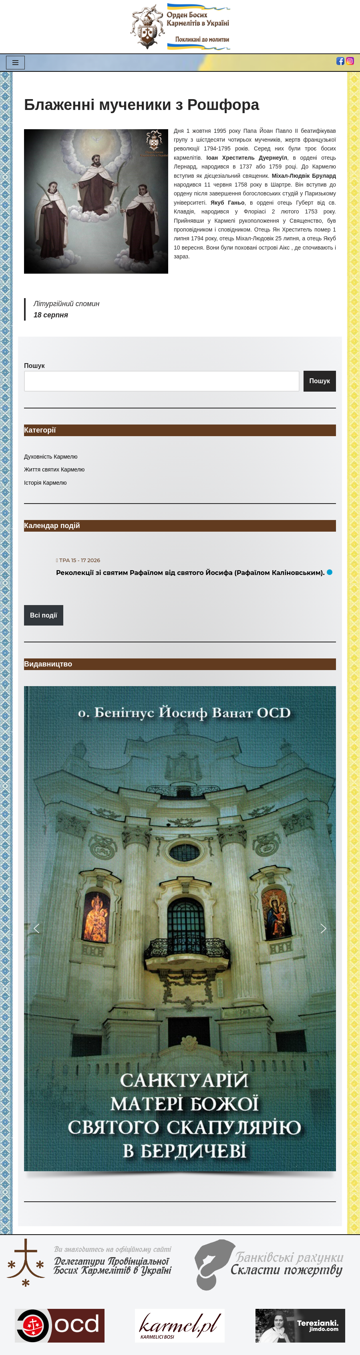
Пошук (320, 381)
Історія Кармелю (45, 482)
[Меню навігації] (15, 62)
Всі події (43, 615)
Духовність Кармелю (51, 456)
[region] (180, 935)
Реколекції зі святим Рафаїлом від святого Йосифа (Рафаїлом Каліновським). (190, 573)
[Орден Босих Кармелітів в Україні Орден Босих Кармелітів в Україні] (180, 27)
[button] (180, 928)
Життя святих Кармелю (54, 469)
